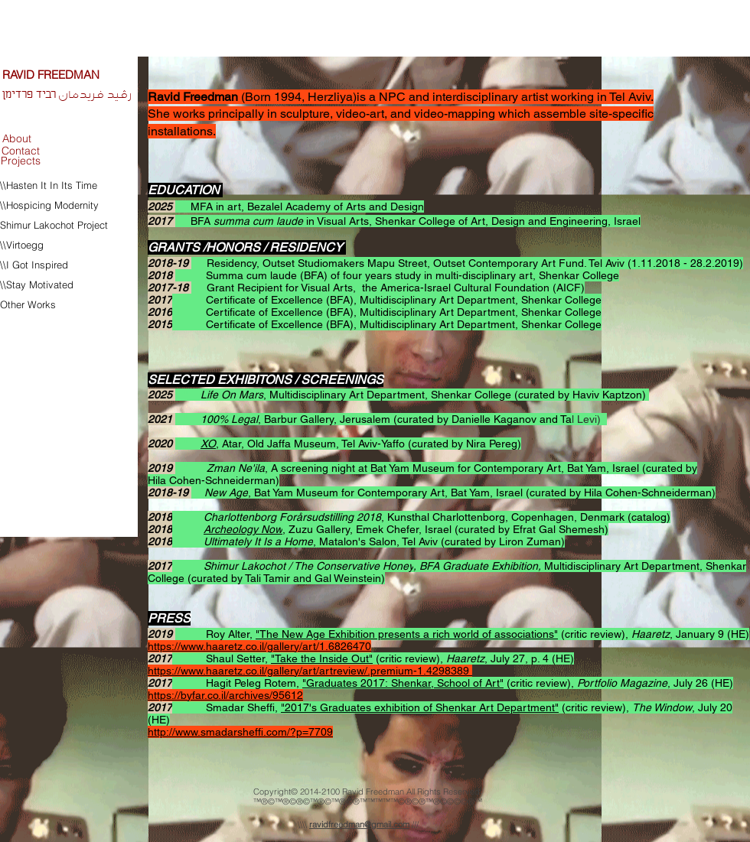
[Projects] (21, 161)
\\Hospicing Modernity (49, 205)
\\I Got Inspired (34, 264)
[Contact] (21, 151)
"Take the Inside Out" (322, 658)
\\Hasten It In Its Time (48, 185)
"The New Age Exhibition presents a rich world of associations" (407, 634)
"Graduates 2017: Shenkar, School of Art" (403, 683)
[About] (16, 139)
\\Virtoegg (22, 245)
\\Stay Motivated (38, 284)
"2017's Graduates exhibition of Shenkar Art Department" (420, 707)
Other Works (28, 304)
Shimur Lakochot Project (54, 225)
